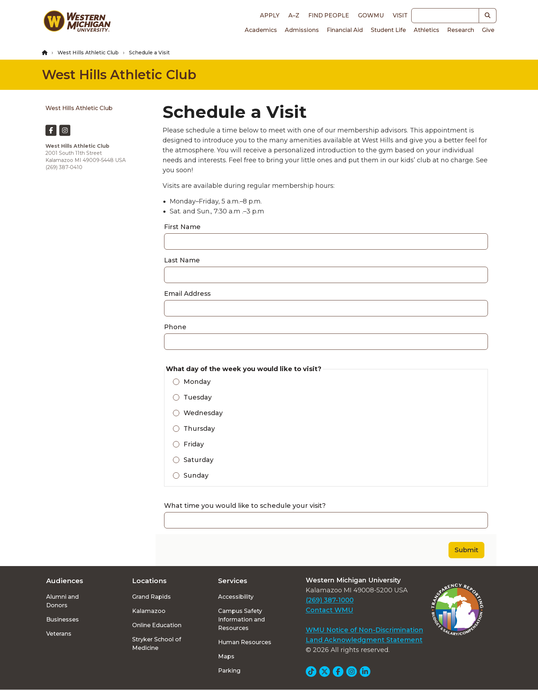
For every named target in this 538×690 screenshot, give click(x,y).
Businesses (62, 619)
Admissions (302, 30)
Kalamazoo (148, 611)
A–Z (293, 15)
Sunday (196, 475)
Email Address (187, 294)
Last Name (182, 260)
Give (488, 30)
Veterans (58, 633)
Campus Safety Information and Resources (241, 619)
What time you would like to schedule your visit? (245, 506)
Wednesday (203, 413)
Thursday (199, 429)
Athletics (426, 30)
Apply (269, 15)
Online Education (156, 625)
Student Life (388, 30)
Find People (328, 15)
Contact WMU (329, 610)
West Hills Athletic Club (88, 52)
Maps (226, 656)
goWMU (371, 15)
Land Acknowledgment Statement (364, 640)
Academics (261, 30)
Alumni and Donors (62, 601)
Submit (466, 550)
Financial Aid (345, 30)
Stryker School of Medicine (156, 643)
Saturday (198, 460)
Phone (175, 327)
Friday (194, 444)
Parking (229, 670)
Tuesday (198, 397)
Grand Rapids (151, 596)
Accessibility (236, 596)
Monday (197, 382)
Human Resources (244, 642)
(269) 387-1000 (330, 600)
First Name (182, 227)
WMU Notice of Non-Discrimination (364, 630)
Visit (400, 15)
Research (460, 30)
